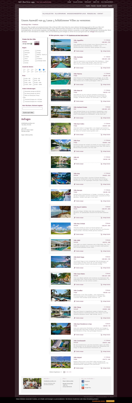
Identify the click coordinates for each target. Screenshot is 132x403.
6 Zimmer (108, 256)
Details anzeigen (79, 51)
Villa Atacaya (78, 190)
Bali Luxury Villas (29, 14)
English (88, 6)
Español (110, 6)
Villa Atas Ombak (79, 223)
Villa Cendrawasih (79, 341)
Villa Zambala (78, 57)
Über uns (96, 2)
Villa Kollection (47, 13)
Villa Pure (77, 140)
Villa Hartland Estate (80, 107)
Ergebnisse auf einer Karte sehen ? (79, 35)
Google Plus (88, 387)
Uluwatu (75, 208)
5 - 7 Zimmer (107, 56)
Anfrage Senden (106, 51)
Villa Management (107, 2)
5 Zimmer (108, 107)
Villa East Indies (79, 124)
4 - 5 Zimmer (107, 173)
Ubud (75, 109)
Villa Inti (76, 157)
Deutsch (104, 6)
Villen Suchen (78, 2)
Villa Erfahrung (60, 13)
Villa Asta (77, 173)
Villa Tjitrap (77, 307)
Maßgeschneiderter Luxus (76, 13)
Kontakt (100, 13)
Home (69, 2)
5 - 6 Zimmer (107, 40)
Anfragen (88, 2)
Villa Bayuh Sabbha (80, 207)
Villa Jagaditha (78, 40)
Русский (99, 6)
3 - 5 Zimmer (107, 73)
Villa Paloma (78, 74)
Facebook (87, 381)
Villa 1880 (77, 240)
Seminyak (76, 175)
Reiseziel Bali (91, 13)
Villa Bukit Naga (79, 257)
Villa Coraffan (78, 290)
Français (93, 6)
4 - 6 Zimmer (107, 140)
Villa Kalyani (78, 357)
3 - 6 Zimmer (107, 123)
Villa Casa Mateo (79, 274)
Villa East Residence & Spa (83, 324)
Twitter (86, 384)
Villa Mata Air (78, 90)
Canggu (75, 42)
